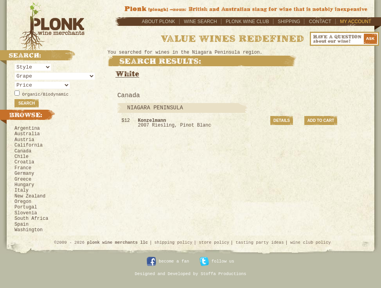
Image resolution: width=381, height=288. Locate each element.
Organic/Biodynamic (45, 94)
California (28, 145)
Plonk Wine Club (247, 21)
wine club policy (310, 242)
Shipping (289, 21)
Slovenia (25, 213)
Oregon (22, 202)
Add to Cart (320, 120)
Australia (27, 134)
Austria (24, 140)
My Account (355, 21)
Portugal (25, 207)
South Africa (31, 218)
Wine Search (200, 21)
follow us (216, 261)
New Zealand (29, 196)
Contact (320, 21)
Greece (22, 179)
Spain (21, 224)
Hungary (24, 185)
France (22, 168)
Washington (28, 230)
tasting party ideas (259, 242)
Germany (24, 173)
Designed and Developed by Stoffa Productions (190, 274)
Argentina (27, 128)
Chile (21, 156)
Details (281, 120)
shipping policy (173, 242)
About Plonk (158, 21)
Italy (21, 190)
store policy (214, 242)
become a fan (168, 261)
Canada (22, 151)
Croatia (24, 162)
